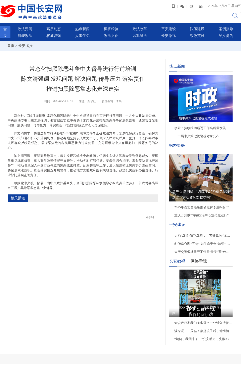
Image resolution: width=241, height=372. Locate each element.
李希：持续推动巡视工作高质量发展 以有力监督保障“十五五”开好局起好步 (203, 128)
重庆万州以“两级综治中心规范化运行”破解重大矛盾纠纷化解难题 (203, 215)
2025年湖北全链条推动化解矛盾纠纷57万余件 (203, 207)
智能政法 (25, 36)
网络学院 (199, 261)
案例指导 (226, 29)
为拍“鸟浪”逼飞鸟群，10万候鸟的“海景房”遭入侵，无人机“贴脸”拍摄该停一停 (203, 235)
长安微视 (168, 36)
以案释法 (140, 36)
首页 (10, 46)
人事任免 (82, 36)
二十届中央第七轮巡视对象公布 (196, 136)
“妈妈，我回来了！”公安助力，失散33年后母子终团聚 (203, 339)
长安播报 (25, 46)
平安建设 (168, 29)
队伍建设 (197, 29)
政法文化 (111, 36)
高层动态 (53, 29)
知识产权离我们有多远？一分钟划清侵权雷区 (203, 323)
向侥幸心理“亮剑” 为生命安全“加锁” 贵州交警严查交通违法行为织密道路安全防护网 (203, 243)
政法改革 (140, 29)
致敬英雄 (197, 36)
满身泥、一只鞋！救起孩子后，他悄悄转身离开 (203, 331)
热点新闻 (82, 29)
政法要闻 (25, 29)
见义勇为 (226, 36)
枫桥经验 (111, 29)
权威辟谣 (53, 36)
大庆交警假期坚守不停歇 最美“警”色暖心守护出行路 (203, 251)
